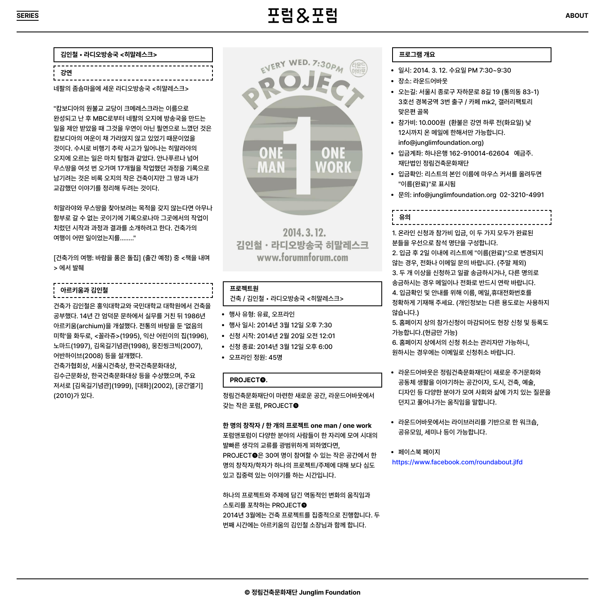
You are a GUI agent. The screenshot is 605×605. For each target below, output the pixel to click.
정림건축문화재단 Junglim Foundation (306, 592)
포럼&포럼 (302, 15)
